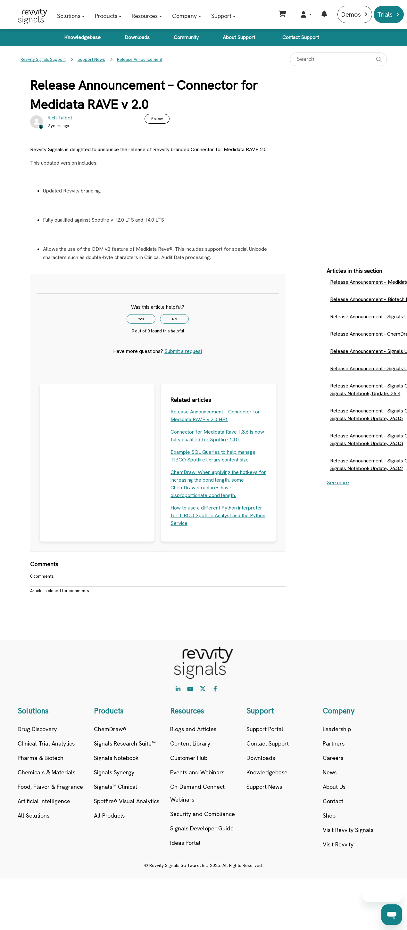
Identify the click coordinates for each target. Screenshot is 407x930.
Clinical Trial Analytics (46, 743)
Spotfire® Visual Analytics (126, 801)
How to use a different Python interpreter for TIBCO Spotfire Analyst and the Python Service (217, 515)
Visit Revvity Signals (348, 830)
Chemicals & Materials (46, 772)
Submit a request (183, 351)
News (329, 772)
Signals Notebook (116, 758)
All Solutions (33, 815)
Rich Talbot (59, 117)
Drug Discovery (37, 729)
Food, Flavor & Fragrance (50, 786)
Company (184, 16)
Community (186, 37)
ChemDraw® (110, 729)
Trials (385, 14)
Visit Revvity (338, 844)
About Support (239, 37)
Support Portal (264, 729)
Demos (351, 14)
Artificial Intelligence (44, 801)
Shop (329, 815)
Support (221, 16)
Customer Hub (188, 758)
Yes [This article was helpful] (141, 319)
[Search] (338, 59)
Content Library (190, 743)
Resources (145, 16)
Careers (333, 758)
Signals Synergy (114, 772)
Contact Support (300, 37)
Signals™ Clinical (115, 786)
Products (106, 16)
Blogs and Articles (193, 729)
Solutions (68, 16)
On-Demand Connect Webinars (197, 793)
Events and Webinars (197, 772)
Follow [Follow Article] (157, 118)
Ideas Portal (185, 842)
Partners (334, 743)
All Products (109, 815)
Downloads (137, 37)
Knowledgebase (82, 37)
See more (338, 482)
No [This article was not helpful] (174, 319)
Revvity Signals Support (43, 59)
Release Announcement (139, 59)
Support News (91, 59)
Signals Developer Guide (202, 828)
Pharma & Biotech (40, 758)
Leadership (337, 729)
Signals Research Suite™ (125, 743)
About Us (334, 786)
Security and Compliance (202, 814)
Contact (333, 801)
